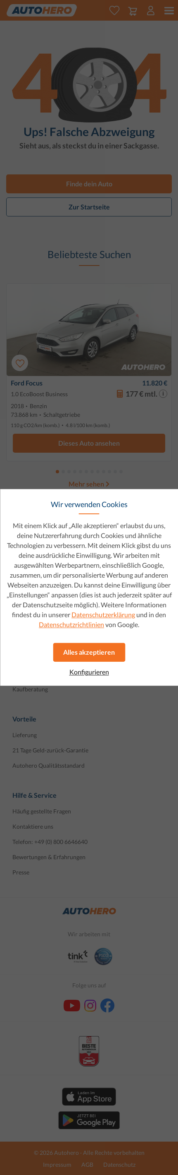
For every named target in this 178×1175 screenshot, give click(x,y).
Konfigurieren (89, 672)
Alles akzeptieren (89, 652)
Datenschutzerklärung (103, 614)
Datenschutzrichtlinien (71, 624)
